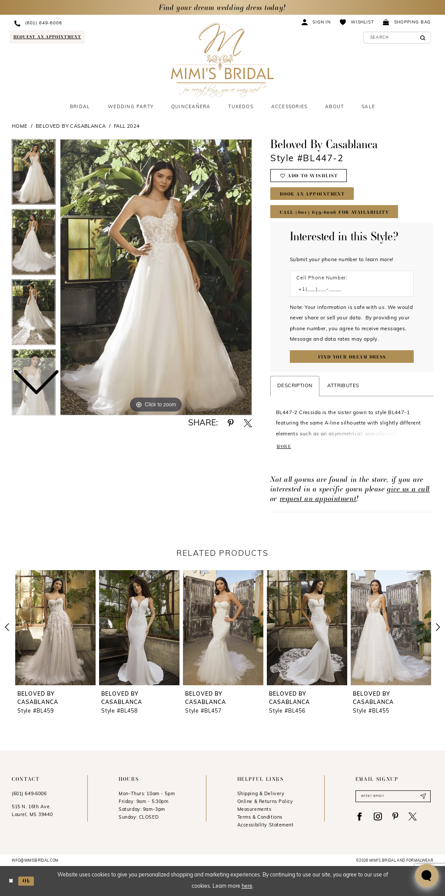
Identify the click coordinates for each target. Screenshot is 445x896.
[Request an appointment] (47, 36)
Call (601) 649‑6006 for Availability (334, 212)
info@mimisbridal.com (35, 861)
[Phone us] (75, 23)
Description (294, 385)
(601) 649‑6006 (29, 794)
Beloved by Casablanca (71, 126)
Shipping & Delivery (261, 794)
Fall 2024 (127, 126)
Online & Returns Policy (265, 802)
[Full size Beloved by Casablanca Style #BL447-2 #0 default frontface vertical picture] (156, 277)
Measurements (254, 809)
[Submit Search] (423, 37)
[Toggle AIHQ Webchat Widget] (426, 875)
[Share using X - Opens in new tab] (248, 423)
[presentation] (55, 627)
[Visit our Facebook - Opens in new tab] (359, 817)
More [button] (283, 446)
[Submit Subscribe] (423, 796)
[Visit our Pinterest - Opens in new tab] (395, 817)
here (247, 886)
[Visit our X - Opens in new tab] (412, 817)
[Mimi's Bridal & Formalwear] (222, 60)
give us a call (408, 489)
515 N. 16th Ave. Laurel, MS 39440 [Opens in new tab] (32, 811)
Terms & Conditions (259, 817)
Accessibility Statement (265, 825)
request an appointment (318, 498)
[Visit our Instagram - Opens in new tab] (378, 817)
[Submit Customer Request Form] (352, 356)
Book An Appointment (312, 194)
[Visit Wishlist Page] (357, 22)
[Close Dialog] (10, 881)
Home (20, 126)
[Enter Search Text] (397, 37)
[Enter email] (393, 796)
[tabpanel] (156, 277)
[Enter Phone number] (348, 289)
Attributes (343, 385)
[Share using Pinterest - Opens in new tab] (230, 423)
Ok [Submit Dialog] (26, 880)
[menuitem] (75, 23)
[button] (316, 22)
